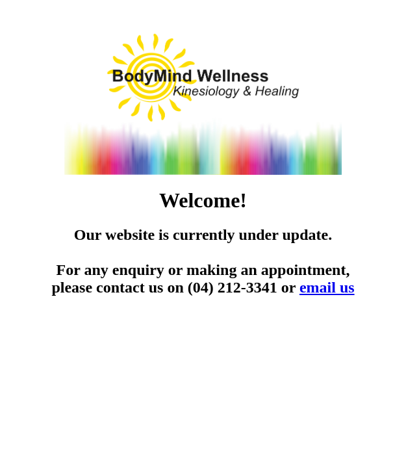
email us (327, 287)
